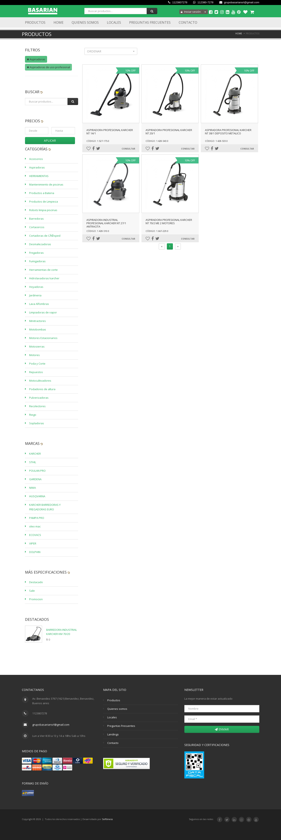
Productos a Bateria (41, 193)
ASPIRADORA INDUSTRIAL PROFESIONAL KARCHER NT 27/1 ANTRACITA (106, 223)
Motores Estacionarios (43, 338)
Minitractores (37, 321)
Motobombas (37, 329)
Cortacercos (36, 227)
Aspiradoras (36, 59)
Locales (114, 22)
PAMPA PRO (36, 518)
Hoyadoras (36, 287)
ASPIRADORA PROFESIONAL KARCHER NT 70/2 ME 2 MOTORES (169, 221)
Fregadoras (36, 253)
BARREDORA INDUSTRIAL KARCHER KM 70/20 (61, 632)
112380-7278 (203, 2)
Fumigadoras (37, 261)
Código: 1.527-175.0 (97, 140)
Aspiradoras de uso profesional (48, 67)
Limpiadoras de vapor (43, 312)
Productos (35, 22)
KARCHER (35, 453)
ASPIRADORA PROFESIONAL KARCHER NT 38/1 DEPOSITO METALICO (228, 131)
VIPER (32, 543)
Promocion (36, 599)
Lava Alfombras (39, 304)
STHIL (32, 462)
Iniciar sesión (191, 12)
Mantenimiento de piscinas (46, 184)
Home (59, 22)
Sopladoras (36, 423)
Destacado (36, 582)
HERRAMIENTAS (39, 176)
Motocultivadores (40, 380)
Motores (34, 355)
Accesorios (36, 159)
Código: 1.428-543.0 (157, 140)
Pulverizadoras (39, 398)
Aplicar (50, 140)
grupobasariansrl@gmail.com (239, 2)
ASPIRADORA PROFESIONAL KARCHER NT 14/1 (109, 131)
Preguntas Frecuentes (150, 22)
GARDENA (35, 479)
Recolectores (37, 406)
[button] (110, 51)
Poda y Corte (37, 363)
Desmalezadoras (40, 244)
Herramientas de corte (43, 270)
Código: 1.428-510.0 (97, 231)
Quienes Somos (85, 22)
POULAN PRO (37, 471)
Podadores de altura (42, 389)
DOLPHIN (34, 552)
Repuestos (36, 372)
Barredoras (36, 218)
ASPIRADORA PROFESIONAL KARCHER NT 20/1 (169, 131)
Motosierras (37, 346)
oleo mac (35, 526)
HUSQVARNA (37, 496)
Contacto (188, 22)
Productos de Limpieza (43, 201)
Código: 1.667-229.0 (157, 231)
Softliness (107, 819)
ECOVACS (35, 535)
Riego (32, 415)
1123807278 (177, 2)
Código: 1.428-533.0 (216, 140)
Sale (32, 591)
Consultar (128, 148)
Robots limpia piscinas (43, 210)
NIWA (32, 488)
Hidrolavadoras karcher (44, 278)
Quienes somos (117, 709)
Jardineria (35, 295)
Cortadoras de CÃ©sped (44, 236)
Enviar (222, 729)
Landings (113, 734)
